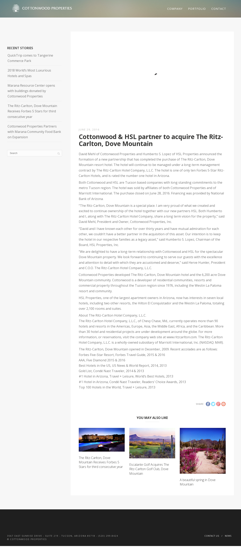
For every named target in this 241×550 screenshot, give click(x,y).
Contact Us (211, 535)
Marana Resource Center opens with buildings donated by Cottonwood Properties (31, 90)
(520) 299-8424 (108, 535)
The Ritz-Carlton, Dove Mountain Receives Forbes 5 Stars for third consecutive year (101, 462)
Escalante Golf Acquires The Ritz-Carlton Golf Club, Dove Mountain (149, 469)
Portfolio (197, 9)
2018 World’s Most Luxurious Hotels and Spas (29, 73)
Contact (218, 9)
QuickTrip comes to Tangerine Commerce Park (30, 58)
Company (175, 9)
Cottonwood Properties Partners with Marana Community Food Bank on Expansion (34, 131)
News (228, 535)
